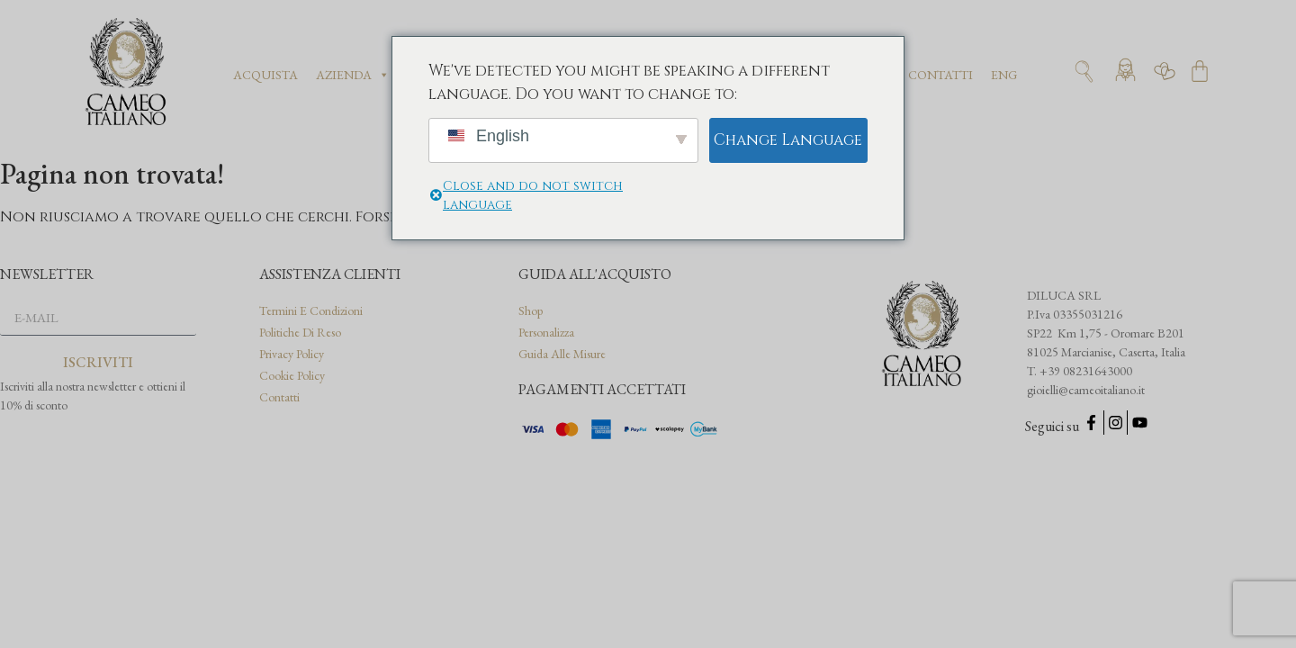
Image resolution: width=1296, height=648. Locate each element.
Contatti (940, 75)
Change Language (788, 140)
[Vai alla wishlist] (1165, 71)
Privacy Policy (291, 354)
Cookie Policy (292, 375)
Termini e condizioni (311, 310)
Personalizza (546, 332)
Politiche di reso (300, 332)
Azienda (353, 75)
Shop (530, 310)
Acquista (265, 75)
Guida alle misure (562, 354)
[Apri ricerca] (1084, 71)
